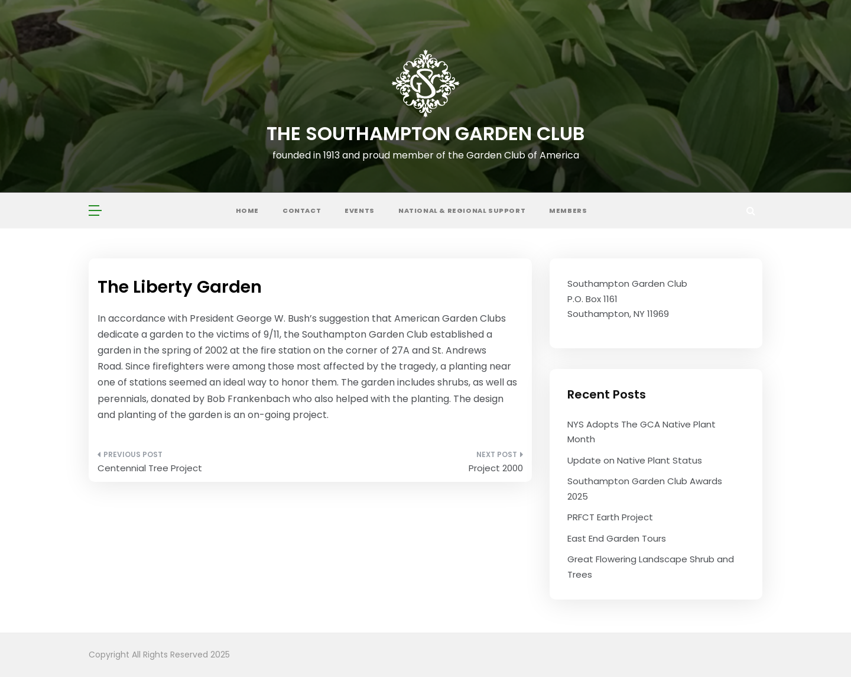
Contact (301, 210)
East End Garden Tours (616, 538)
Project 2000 (496, 468)
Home (247, 210)
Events (360, 210)
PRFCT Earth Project (610, 517)
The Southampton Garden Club (425, 133)
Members (568, 210)
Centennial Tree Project (150, 468)
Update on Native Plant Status (634, 460)
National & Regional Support (461, 210)
